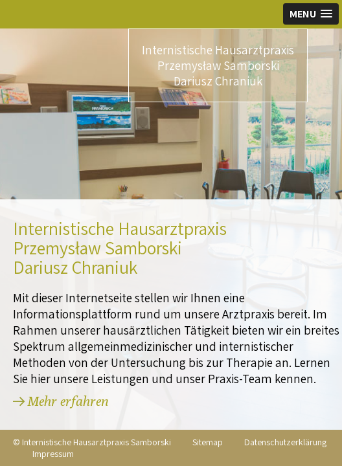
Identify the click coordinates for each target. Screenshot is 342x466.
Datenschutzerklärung (285, 442)
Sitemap (207, 442)
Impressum (53, 454)
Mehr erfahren (67, 401)
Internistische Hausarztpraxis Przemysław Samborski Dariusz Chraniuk (218, 65)
